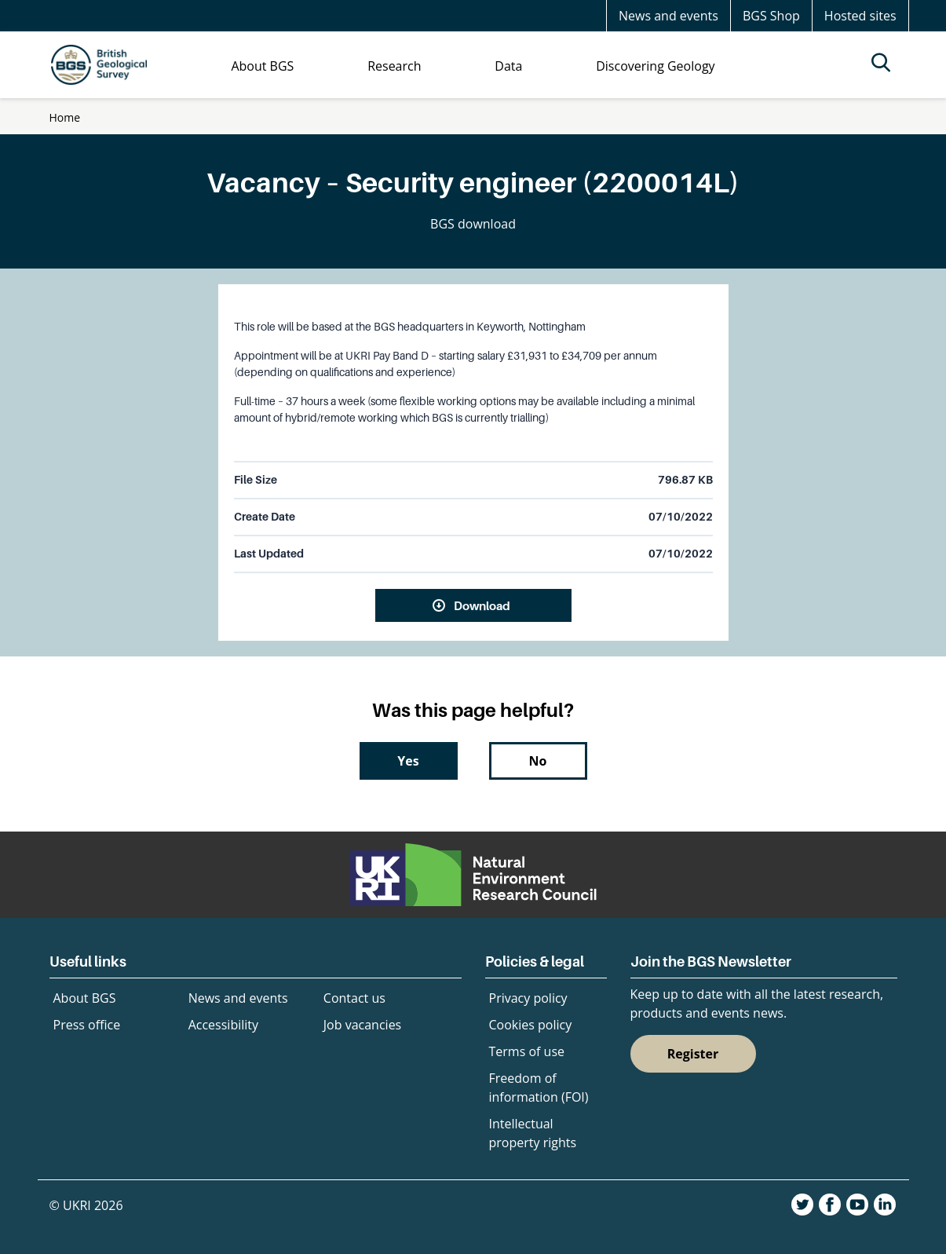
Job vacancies (362, 1024)
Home (65, 117)
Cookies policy (530, 1024)
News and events (668, 15)
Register (693, 1053)
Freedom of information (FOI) (539, 1087)
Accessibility (223, 1024)
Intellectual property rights (533, 1133)
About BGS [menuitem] (262, 66)
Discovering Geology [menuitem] (655, 66)
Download (482, 605)
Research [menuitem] (394, 66)
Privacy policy (528, 998)
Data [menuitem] (508, 66)
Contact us (354, 998)
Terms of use (527, 1051)
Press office (87, 1024)
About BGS (84, 998)
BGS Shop (771, 15)
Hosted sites (860, 15)
